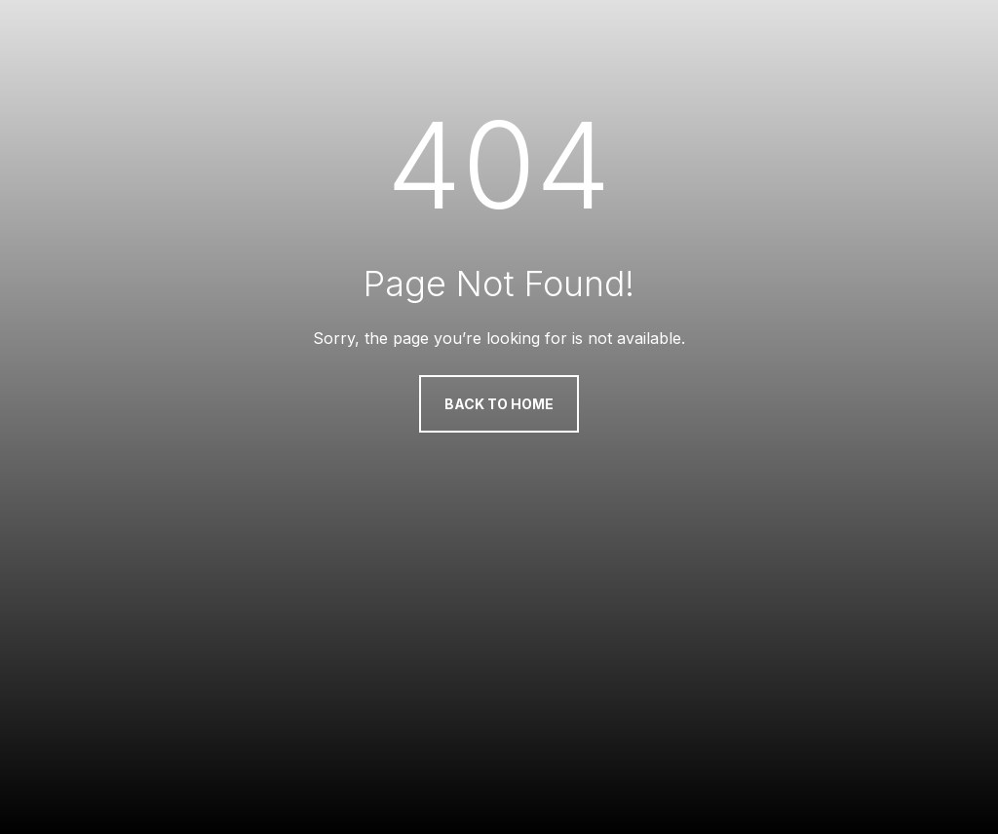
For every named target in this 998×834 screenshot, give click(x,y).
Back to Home (499, 404)
